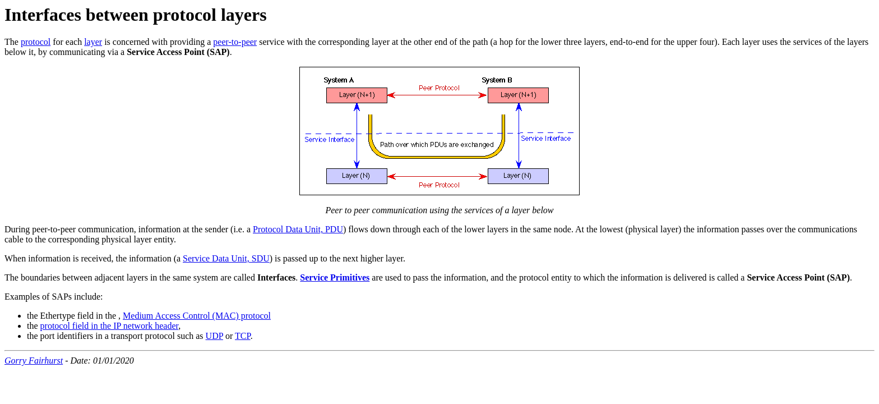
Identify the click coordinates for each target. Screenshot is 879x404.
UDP (214, 336)
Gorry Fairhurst (33, 360)
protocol (35, 42)
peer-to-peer (235, 42)
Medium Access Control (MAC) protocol (197, 315)
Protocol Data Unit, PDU (298, 229)
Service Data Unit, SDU (226, 258)
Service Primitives (334, 277)
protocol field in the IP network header (109, 325)
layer (93, 42)
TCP (243, 336)
